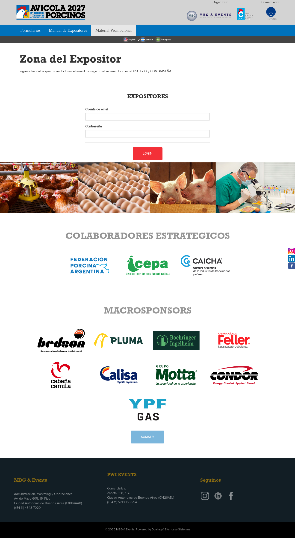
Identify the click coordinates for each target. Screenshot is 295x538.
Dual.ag (157, 529)
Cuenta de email (96, 109)
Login (147, 153)
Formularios (30, 30)
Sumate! (147, 434)
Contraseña (93, 126)
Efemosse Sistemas (177, 529)
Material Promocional (113, 30)
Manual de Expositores (68, 30)
